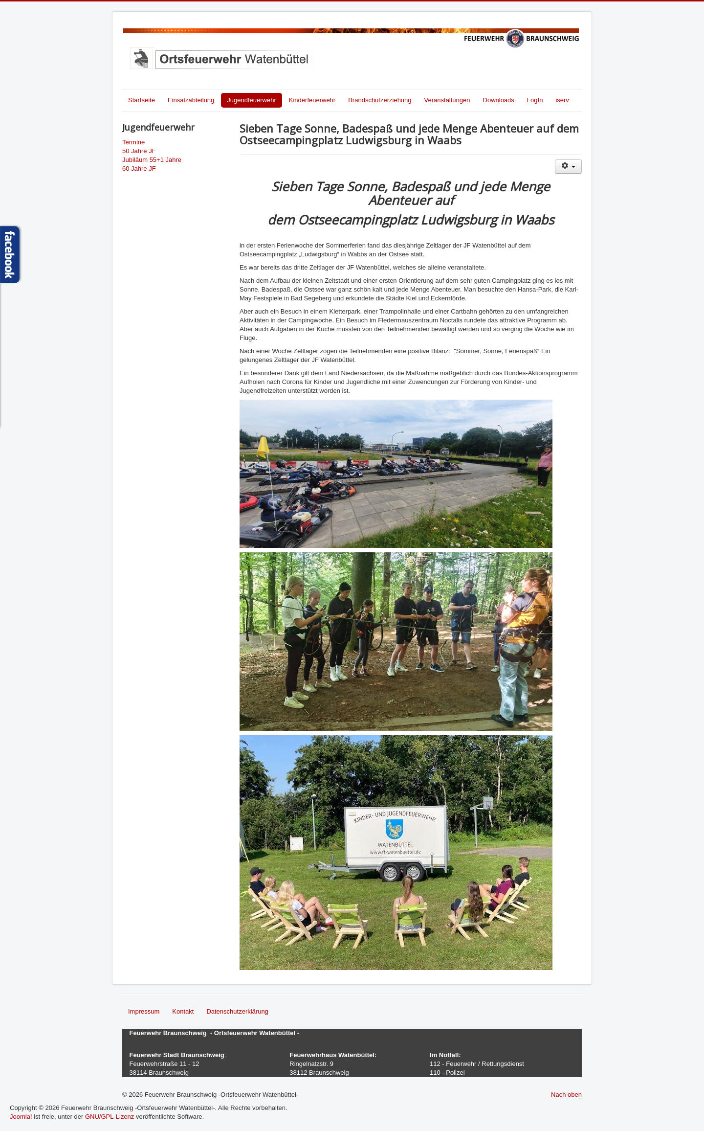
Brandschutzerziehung (379, 100)
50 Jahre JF (139, 151)
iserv (562, 100)
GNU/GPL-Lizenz (109, 1116)
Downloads (498, 100)
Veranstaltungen (447, 100)
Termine (133, 142)
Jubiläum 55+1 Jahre (151, 159)
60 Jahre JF (139, 168)
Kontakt (183, 1011)
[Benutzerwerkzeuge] (568, 166)
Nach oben (566, 1094)
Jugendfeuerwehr (251, 100)
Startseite (141, 100)
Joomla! (21, 1116)
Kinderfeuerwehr (312, 100)
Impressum (143, 1011)
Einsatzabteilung (191, 100)
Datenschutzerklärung (237, 1011)
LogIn (535, 100)
